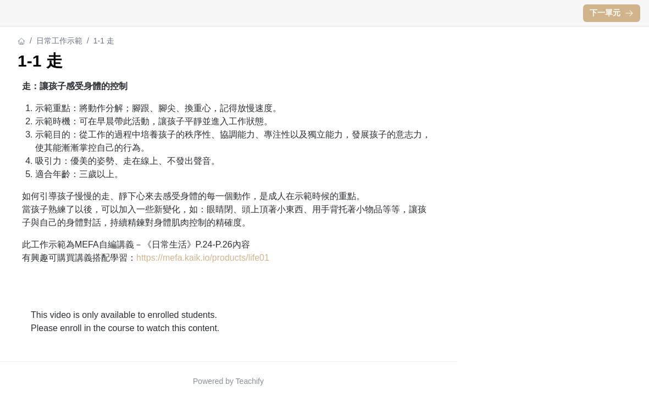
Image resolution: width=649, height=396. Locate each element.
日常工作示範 (59, 40)
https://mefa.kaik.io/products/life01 (202, 257)
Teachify (250, 381)
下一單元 (612, 12)
